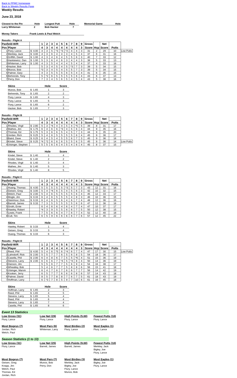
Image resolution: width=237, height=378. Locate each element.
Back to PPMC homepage (16, 3)
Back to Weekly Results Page (18, 6)
